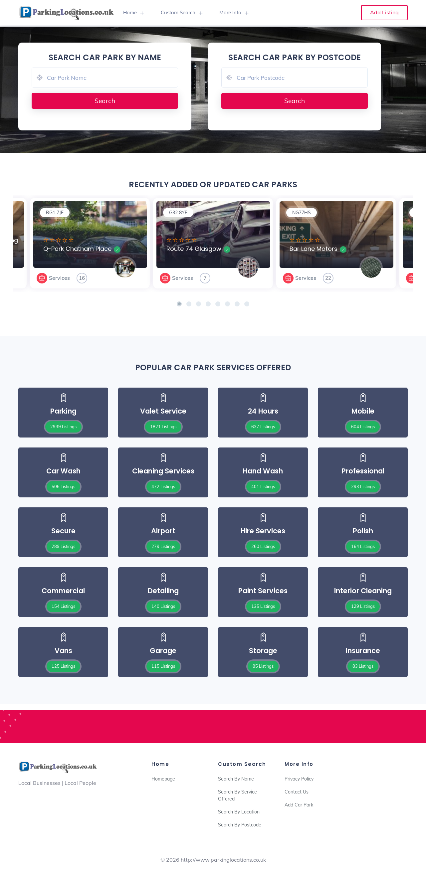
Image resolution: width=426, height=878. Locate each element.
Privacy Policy (299, 779)
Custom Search (178, 12)
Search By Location (239, 812)
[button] (179, 304)
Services (59, 277)
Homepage (163, 779)
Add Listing (384, 12)
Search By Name (236, 779)
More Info (230, 12)
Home (130, 12)
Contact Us (297, 792)
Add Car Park (299, 805)
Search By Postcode (239, 825)
